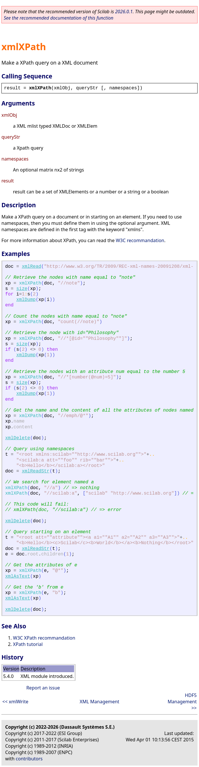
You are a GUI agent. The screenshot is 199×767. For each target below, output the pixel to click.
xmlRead (31, 266)
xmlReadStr (36, 471)
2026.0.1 (124, 11)
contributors (29, 758)
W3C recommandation (140, 240)
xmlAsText (17, 576)
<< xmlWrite (15, 701)
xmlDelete (17, 438)
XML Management (99, 701)
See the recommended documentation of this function (58, 18)
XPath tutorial (28, 644)
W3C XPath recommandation (44, 638)
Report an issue (43, 688)
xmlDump (25, 299)
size (21, 288)
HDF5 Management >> (182, 701)
